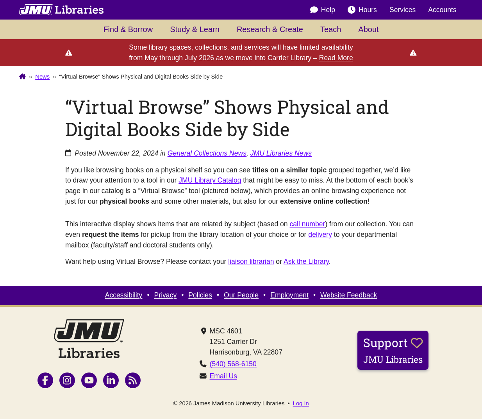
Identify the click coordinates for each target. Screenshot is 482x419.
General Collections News (207, 153)
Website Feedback (348, 295)
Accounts (442, 10)
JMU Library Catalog (210, 180)
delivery (320, 234)
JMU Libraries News (281, 153)
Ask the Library (306, 261)
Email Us (223, 376)
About (368, 29)
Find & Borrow (128, 29)
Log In (301, 403)
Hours (362, 10)
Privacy (165, 295)
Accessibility (124, 295)
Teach (330, 29)
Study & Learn (195, 29)
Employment (289, 295)
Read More (336, 58)
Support (393, 350)
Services (402, 10)
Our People (241, 295)
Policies (200, 295)
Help (322, 10)
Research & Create (270, 29)
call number (307, 224)
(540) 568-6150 (233, 364)
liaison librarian (251, 261)
